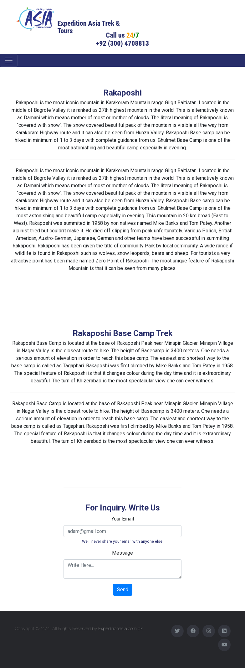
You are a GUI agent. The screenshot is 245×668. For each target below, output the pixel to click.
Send (122, 590)
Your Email (122, 519)
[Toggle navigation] (9, 60)
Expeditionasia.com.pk (120, 628)
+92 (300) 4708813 (122, 43)
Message (122, 553)
